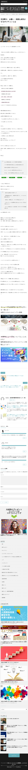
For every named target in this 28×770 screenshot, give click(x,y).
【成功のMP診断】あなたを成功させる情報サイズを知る (11, 701)
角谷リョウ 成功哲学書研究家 (7, 591)
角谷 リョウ (4, 588)
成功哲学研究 (4, 578)
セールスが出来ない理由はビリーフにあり (15, 375)
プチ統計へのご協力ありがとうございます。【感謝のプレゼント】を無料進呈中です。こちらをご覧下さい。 (14, 535)
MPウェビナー (4, 547)
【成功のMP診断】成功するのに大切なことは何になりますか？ (12, 622)
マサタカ (6, 442)
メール (2, 491)
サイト (2, 496)
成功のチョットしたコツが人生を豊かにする (10, 575)
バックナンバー (5, 562)
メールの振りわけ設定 (6, 566)
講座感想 (3, 597)
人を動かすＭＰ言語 (5, 569)
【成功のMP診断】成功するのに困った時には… (9, 681)
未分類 (3, 581)
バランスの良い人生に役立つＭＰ (13, 718)
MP (2, 544)
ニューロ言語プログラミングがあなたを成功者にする (11, 556)
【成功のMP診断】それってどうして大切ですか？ (10, 662)
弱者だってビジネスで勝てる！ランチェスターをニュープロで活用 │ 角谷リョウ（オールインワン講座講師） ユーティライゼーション (14, 457)
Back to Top (14, 755)
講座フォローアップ (5, 594)
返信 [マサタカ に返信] (24, 451)
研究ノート (3, 24)
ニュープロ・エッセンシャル (7, 553)
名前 (2, 486)
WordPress (18, 766)
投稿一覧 (12, 400)
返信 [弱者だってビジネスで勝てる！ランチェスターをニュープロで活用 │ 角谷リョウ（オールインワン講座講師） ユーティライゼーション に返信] (24, 464)
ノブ (3, 559)
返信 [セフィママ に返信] (24, 437)
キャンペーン (4, 550)
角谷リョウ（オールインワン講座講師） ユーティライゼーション (12, 8)
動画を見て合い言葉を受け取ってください (9, 572)
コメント (2, 474)
